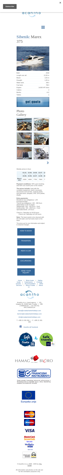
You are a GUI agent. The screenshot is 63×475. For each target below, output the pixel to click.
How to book (26, 231)
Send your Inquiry (26, 272)
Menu (43, 27)
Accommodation (30, 283)
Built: (18, 73)
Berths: (19, 92)
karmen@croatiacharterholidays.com (29, 314)
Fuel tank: (20, 85)
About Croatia (30, 285)
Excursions (26, 261)
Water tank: (20, 82)
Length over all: (22, 75)
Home (20, 280)
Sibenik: (23, 36)
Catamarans (28, 282)
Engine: (19, 87)
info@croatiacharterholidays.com (29, 317)
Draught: (19, 80)
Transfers (26, 241)
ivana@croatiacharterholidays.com (29, 310)
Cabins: (19, 90)
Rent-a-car (26, 251)
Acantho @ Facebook (31, 327)
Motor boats (30, 280)
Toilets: (19, 95)
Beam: (19, 78)
